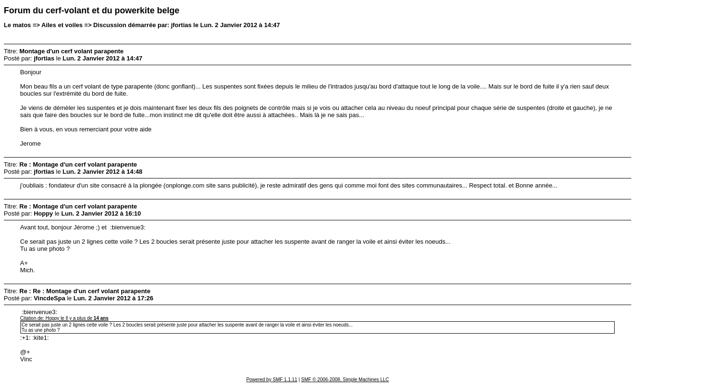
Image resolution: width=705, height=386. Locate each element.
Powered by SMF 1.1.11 (271, 379)
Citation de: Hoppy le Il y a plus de (64, 318)
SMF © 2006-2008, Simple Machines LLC (345, 379)
